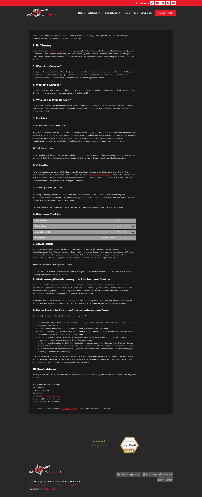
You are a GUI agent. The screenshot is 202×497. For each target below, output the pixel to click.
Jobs (135, 13)
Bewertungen (112, 13)
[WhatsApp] (162, 3)
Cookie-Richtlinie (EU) (68, 485)
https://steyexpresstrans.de (57, 51)
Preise (126, 13)
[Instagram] (173, 3)
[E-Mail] (157, 3)
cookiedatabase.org (69, 409)
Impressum (35, 485)
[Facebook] (168, 3)
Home (81, 13)
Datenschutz (49, 485)
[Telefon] (152, 3)
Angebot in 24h (165, 12)
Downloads (146, 13)
